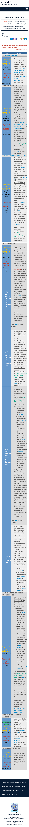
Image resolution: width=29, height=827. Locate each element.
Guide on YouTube (19, 708)
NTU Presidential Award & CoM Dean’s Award (14, 28)
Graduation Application (8, 23)
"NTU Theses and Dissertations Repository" (19, 70)
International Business (20, 786)
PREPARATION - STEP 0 (10, 55)
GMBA (17, 790)
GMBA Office (18, 128)
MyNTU (22, 731)
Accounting (5, 786)
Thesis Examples (19, 26)
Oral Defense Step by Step (21, 23)
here (18, 152)
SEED (3, 794)
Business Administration (21, 782)
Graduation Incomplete (8, 26)
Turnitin (19, 295)
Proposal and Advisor (20, 21)
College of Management (8, 782)
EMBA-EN (14, 794)
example (23, 167)
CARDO (9, 794)
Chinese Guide (18, 710)
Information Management (8, 790)
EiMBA (22, 790)
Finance (11, 786)
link (18, 732)
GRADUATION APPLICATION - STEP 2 (14, 156)
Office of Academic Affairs (17, 740)
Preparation (10, 21)
